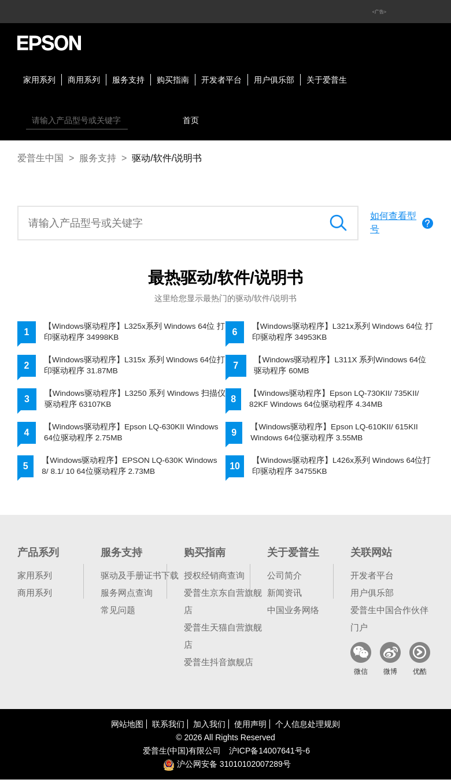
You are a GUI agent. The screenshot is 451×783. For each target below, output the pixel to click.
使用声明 (250, 727)
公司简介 (284, 579)
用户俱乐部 (274, 79)
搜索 (139, 120)
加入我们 (209, 727)
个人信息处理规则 (307, 727)
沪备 (269, 754)
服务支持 (128, 79)
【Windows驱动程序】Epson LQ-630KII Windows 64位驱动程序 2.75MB (133, 435)
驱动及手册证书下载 (140, 579)
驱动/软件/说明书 (167, 158)
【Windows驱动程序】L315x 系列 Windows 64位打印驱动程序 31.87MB (132, 366)
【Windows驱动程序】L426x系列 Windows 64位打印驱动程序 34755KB (340, 469)
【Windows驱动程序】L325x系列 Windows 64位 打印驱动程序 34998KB (131, 332)
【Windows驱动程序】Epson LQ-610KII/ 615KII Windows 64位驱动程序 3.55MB (336, 435)
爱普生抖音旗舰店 (218, 665)
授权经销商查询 (214, 579)
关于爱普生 (326, 79)
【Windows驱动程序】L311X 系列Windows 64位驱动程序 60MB (342, 366)
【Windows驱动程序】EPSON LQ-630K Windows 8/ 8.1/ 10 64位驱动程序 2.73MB (131, 469)
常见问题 (118, 613)
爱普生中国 (40, 158)
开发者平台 (221, 79)
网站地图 (127, 727)
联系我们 (168, 727)
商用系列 (84, 79)
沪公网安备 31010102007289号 (227, 767)
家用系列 (39, 79)
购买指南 (173, 79)
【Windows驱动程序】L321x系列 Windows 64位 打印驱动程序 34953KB (339, 332)
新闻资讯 (284, 596)
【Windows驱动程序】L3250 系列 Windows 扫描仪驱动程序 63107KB (132, 401)
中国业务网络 (293, 613)
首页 (191, 120)
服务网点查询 (127, 596)
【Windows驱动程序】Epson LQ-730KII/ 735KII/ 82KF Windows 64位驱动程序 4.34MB (336, 401)
